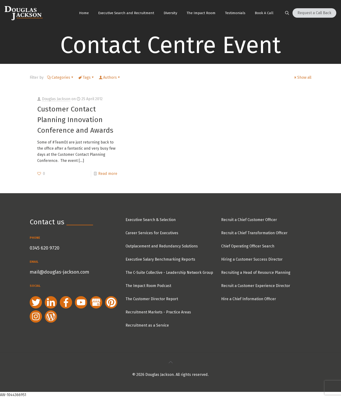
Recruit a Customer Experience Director (255, 285)
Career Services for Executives (152, 233)
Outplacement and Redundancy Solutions (162, 246)
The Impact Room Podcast (148, 285)
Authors (110, 77)
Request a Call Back (314, 13)
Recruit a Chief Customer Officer (249, 219)
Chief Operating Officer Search (247, 246)
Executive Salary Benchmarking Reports (160, 259)
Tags (86, 77)
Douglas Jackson (56, 99)
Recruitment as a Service (147, 325)
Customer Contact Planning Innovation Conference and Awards (75, 120)
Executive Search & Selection (151, 219)
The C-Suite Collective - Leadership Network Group (169, 272)
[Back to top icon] (170, 362)
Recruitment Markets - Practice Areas (158, 312)
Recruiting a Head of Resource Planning (255, 272)
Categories (60, 77)
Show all (302, 77)
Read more (107, 173)
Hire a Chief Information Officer (248, 299)
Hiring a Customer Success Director (252, 259)
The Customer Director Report (152, 299)
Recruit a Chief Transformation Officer (254, 233)
